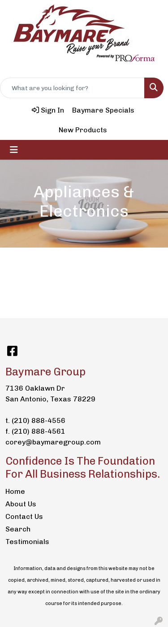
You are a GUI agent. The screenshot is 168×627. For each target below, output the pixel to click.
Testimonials (27, 541)
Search (17, 529)
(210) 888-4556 (38, 420)
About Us (20, 504)
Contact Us (24, 516)
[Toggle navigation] (13, 150)
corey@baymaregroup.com (53, 442)
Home (15, 491)
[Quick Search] (72, 88)
